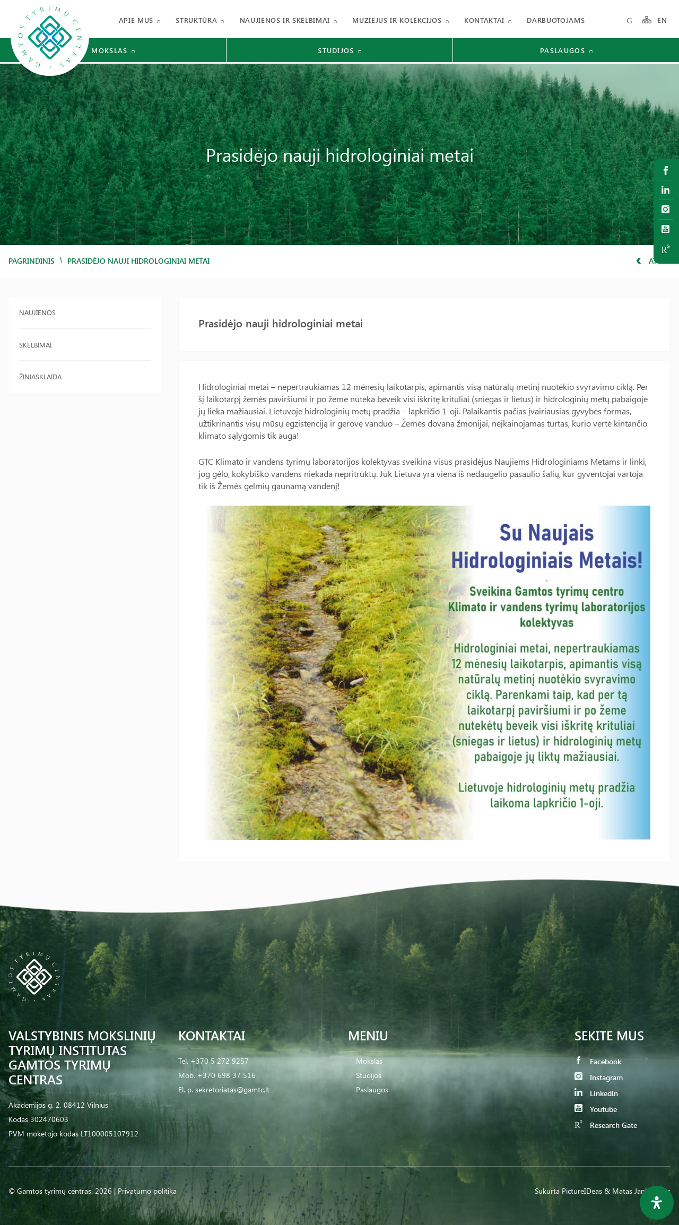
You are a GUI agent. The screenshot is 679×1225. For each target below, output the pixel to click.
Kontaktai (484, 19)
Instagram (598, 1077)
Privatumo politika (147, 1191)
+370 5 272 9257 (219, 1061)
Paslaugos (372, 1089)
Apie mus (136, 19)
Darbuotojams (556, 19)
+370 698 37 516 (226, 1075)
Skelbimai (35, 344)
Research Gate (605, 1125)
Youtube (595, 1109)
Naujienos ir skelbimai (285, 19)
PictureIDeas (582, 1191)
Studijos (368, 1075)
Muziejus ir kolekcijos (396, 19)
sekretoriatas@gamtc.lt (232, 1089)
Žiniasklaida (40, 376)
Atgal (653, 261)
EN (662, 19)
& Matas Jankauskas (637, 1191)
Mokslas (369, 1061)
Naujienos (37, 312)
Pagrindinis (31, 261)
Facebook (597, 1061)
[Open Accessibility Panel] (657, 1203)
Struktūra (196, 19)
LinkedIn (596, 1093)
